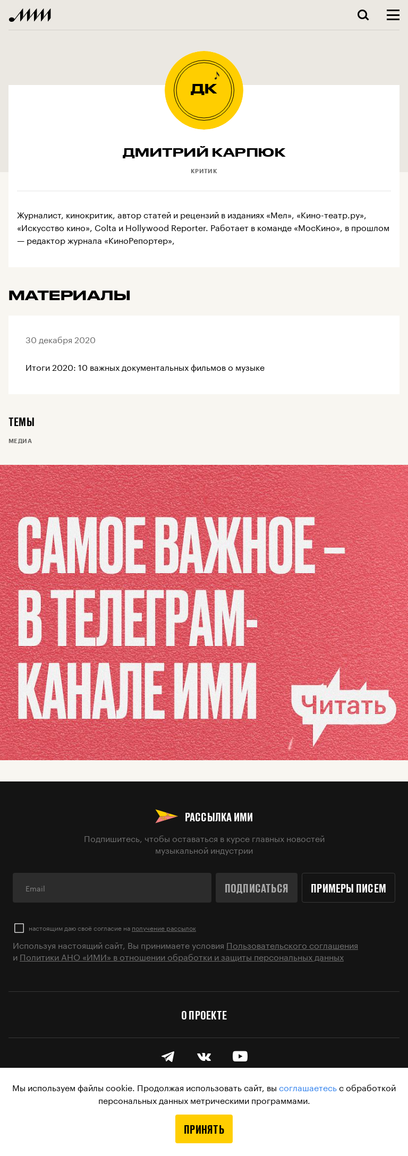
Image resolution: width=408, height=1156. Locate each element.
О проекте (204, 1015)
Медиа (20, 440)
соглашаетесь (308, 1086)
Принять (204, 1129)
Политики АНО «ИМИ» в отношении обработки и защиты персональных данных (182, 956)
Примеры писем (348, 888)
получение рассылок (164, 927)
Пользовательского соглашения (292, 944)
